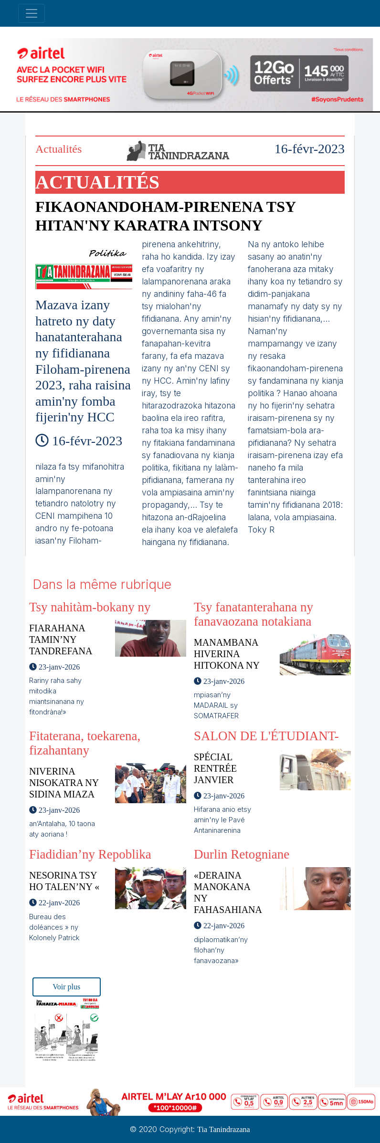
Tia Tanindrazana (223, 1129)
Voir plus (66, 987)
